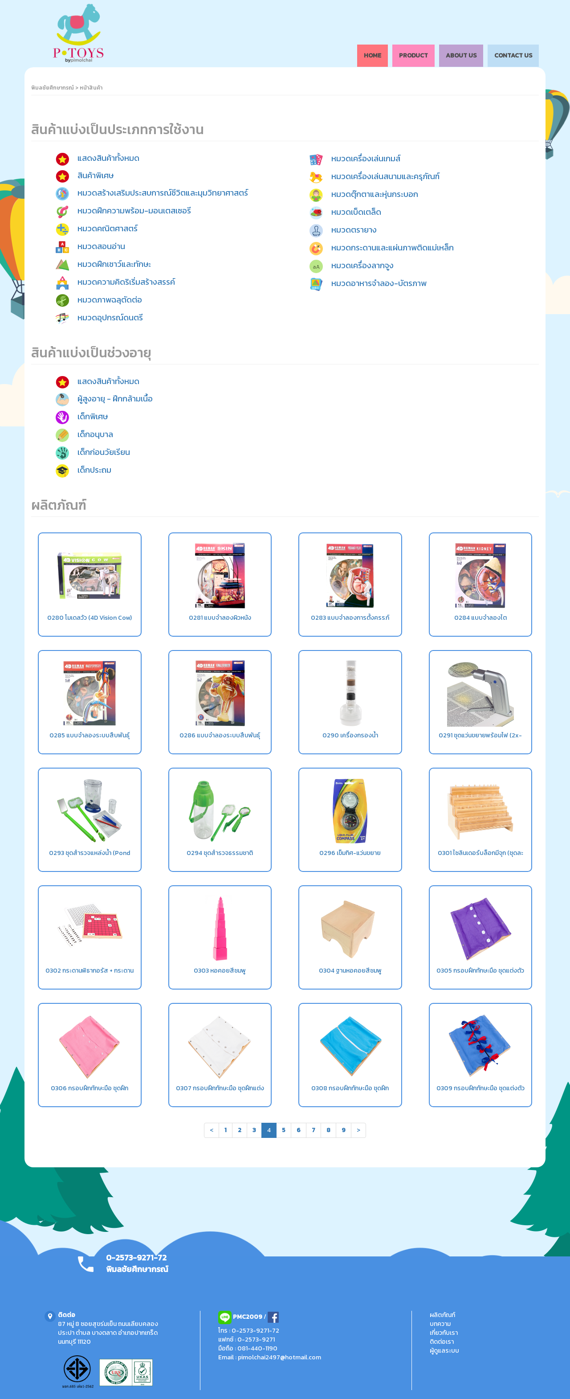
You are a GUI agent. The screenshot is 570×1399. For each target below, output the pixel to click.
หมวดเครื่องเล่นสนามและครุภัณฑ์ (385, 177)
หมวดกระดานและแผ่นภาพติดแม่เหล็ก (392, 248)
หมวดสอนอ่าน (101, 246)
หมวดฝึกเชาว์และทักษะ (114, 264)
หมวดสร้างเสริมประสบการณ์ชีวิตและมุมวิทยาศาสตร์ (162, 193)
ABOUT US (461, 55)
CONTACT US (513, 55)
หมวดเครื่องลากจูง (362, 266)
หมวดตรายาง (354, 230)
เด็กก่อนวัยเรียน (103, 452)
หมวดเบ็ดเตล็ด (356, 212)
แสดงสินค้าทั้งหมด (108, 158)
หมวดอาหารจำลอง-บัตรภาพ (379, 284)
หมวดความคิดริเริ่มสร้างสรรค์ (126, 282)
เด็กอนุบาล (95, 434)
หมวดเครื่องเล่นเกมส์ (365, 159)
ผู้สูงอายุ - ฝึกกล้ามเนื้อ (115, 399)
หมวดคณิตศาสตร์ (107, 228)
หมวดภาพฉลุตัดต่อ (109, 300)
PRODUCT (413, 55)
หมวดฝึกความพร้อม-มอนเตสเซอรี (134, 211)
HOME (372, 55)
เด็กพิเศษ (92, 416)
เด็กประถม (94, 470)
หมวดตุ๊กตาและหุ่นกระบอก (374, 194)
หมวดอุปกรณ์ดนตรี (110, 317)
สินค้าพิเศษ (95, 175)
